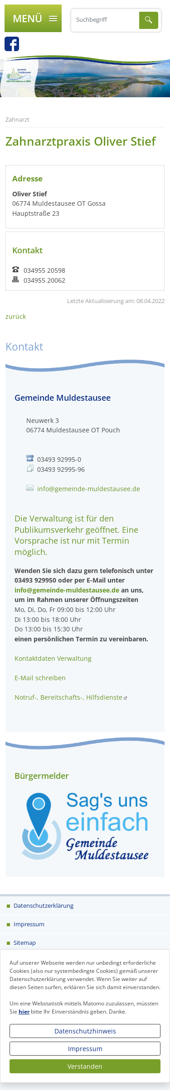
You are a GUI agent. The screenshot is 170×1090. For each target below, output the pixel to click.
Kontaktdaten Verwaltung (53, 658)
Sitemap (24, 942)
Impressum (85, 1048)
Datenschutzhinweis (85, 1031)
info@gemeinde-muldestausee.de (88, 488)
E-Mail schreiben (40, 677)
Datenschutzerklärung (42, 905)
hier (24, 1011)
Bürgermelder (42, 775)
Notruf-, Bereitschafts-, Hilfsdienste (68, 697)
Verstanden (85, 1066)
